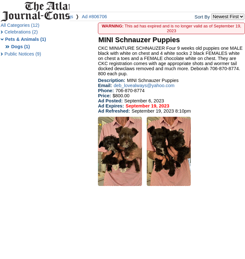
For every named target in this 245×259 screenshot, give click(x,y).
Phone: (106, 90)
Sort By (202, 16)
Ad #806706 (94, 16)
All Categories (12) (20, 25)
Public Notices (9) (22, 53)
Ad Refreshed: (114, 111)
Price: (104, 95)
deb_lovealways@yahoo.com (144, 85)
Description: (111, 80)
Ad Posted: (110, 100)
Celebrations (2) (21, 31)
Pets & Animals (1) (25, 39)
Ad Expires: (111, 105)
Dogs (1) (20, 46)
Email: (105, 85)
